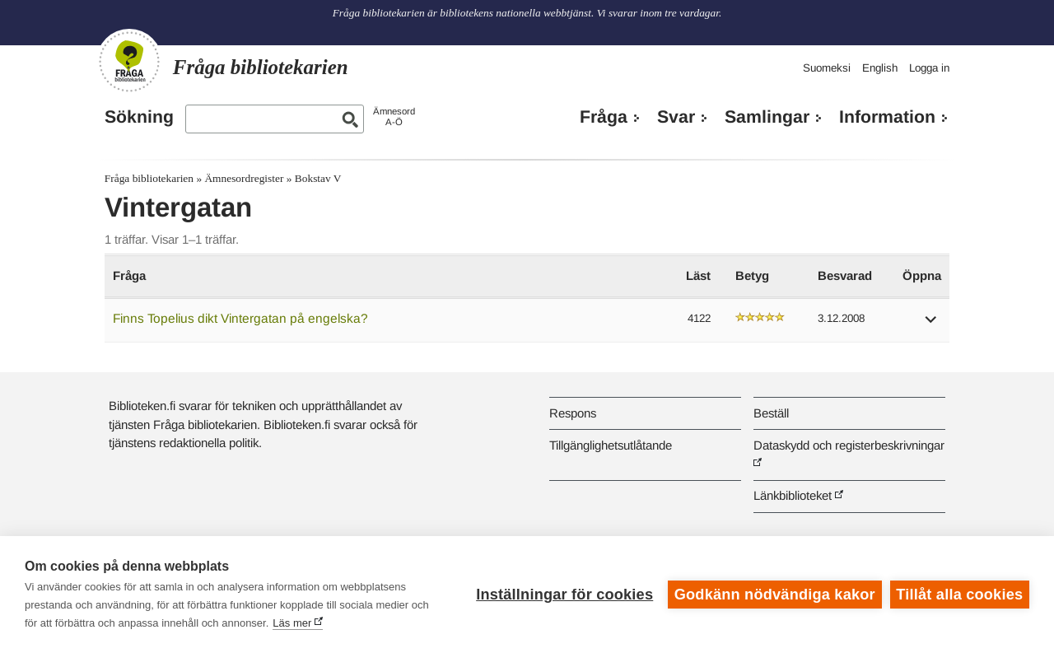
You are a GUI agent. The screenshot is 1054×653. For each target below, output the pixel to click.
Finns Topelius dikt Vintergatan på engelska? (240, 318)
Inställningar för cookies (564, 594)
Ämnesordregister (243, 178)
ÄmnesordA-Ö (394, 116)
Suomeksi (827, 68)
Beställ (771, 413)
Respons (572, 413)
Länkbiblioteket (792, 495)
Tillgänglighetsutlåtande (610, 445)
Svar (676, 117)
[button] (931, 325)
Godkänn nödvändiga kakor (774, 594)
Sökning (139, 117)
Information (887, 117)
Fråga (603, 117)
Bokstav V (318, 178)
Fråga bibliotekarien (149, 178)
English (880, 68)
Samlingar (767, 117)
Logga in (929, 68)
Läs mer (292, 623)
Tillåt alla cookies (959, 594)
